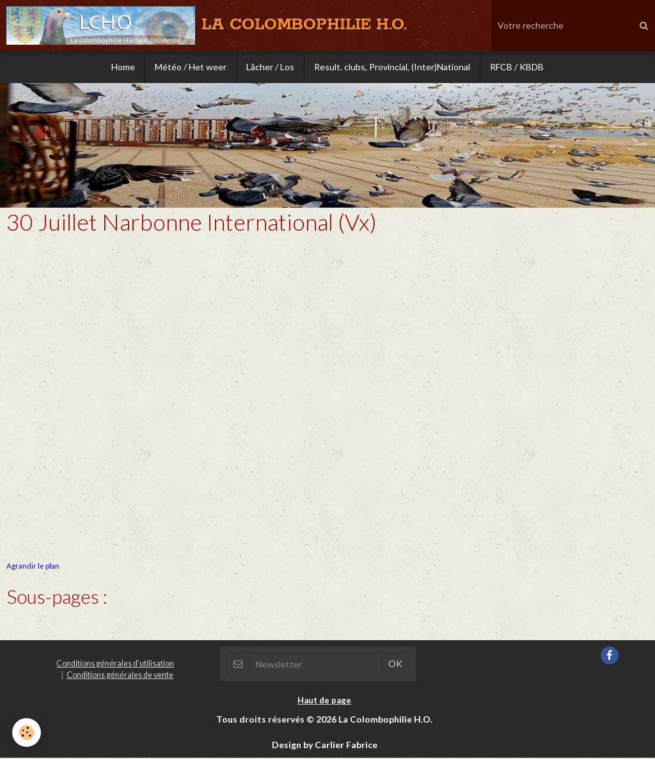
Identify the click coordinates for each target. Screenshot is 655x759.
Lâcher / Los (270, 66)
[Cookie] (27, 732)
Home (123, 66)
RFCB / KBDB (517, 66)
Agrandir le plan (32, 567)
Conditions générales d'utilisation (115, 665)
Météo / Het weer (190, 66)
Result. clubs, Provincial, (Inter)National (392, 66)
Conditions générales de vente (120, 676)
